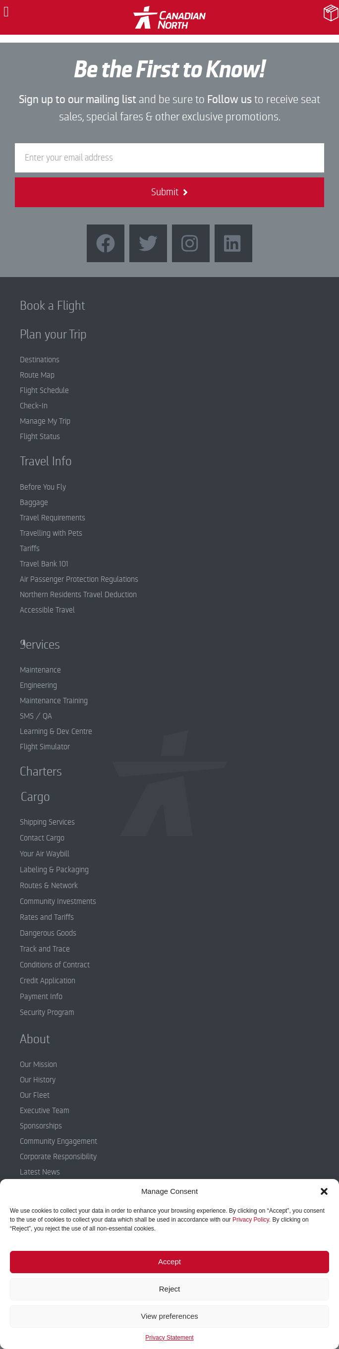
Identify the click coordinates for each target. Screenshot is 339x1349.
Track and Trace (45, 949)
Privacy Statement (169, 1337)
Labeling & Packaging (54, 870)
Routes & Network (49, 886)
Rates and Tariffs (47, 917)
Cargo (28, 796)
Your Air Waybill (44, 854)
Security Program (47, 1012)
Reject (169, 1289)
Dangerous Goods (48, 933)
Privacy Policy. (251, 1219)
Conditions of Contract (55, 965)
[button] (324, 1191)
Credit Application (47, 981)
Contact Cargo (42, 838)
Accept (169, 1261)
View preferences (169, 1316)
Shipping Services (47, 822)
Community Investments (58, 901)
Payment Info (41, 997)
